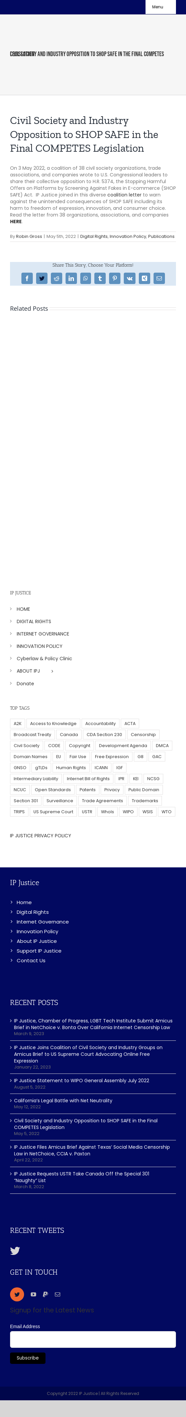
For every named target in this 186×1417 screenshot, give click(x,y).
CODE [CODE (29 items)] (54, 745)
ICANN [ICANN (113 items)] (101, 767)
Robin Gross (29, 236)
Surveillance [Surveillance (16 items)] (59, 801)
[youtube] (33, 1294)
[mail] (57, 1294)
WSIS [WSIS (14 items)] (148, 812)
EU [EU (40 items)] (58, 756)
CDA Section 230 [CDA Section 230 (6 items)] (104, 734)
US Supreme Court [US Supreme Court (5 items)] (53, 812)
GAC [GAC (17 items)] (157, 756)
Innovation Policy (128, 236)
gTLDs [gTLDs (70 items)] (41, 767)
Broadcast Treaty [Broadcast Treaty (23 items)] (32, 734)
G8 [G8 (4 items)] (140, 756)
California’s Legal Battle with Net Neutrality (63, 1100)
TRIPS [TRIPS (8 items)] (19, 812)
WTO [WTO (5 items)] (167, 812)
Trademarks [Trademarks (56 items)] (145, 801)
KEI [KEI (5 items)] (135, 779)
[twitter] (17, 1294)
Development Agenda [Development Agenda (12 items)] (123, 745)
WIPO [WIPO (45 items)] (128, 812)
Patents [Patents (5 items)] (88, 790)
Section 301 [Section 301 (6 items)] (26, 801)
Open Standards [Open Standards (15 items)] (53, 790)
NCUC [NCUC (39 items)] (20, 790)
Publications (161, 236)
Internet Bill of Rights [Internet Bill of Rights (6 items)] (88, 779)
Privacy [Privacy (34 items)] (112, 790)
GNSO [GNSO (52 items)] (20, 767)
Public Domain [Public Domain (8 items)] (143, 790)
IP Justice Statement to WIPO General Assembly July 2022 (81, 1080)
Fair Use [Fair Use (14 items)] (78, 756)
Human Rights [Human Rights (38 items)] (71, 767)
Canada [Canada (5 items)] (69, 734)
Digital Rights (94, 236)
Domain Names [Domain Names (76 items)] (31, 756)
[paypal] (45, 1294)
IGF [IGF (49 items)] (119, 767)
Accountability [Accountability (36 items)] (100, 723)
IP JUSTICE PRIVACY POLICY (40, 835)
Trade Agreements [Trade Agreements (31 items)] (102, 801)
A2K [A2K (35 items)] (17, 723)
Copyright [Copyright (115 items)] (79, 745)
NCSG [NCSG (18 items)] (153, 779)
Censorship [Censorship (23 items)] (143, 734)
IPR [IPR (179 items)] (121, 779)
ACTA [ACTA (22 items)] (129, 723)
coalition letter (124, 194)
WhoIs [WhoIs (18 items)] (107, 812)
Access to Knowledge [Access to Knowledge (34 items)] (53, 723)
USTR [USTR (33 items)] (87, 812)
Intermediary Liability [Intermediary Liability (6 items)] (36, 779)
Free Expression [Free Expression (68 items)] (112, 756)
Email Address (25, 1326)
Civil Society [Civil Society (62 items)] (26, 745)
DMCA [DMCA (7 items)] (162, 745)
